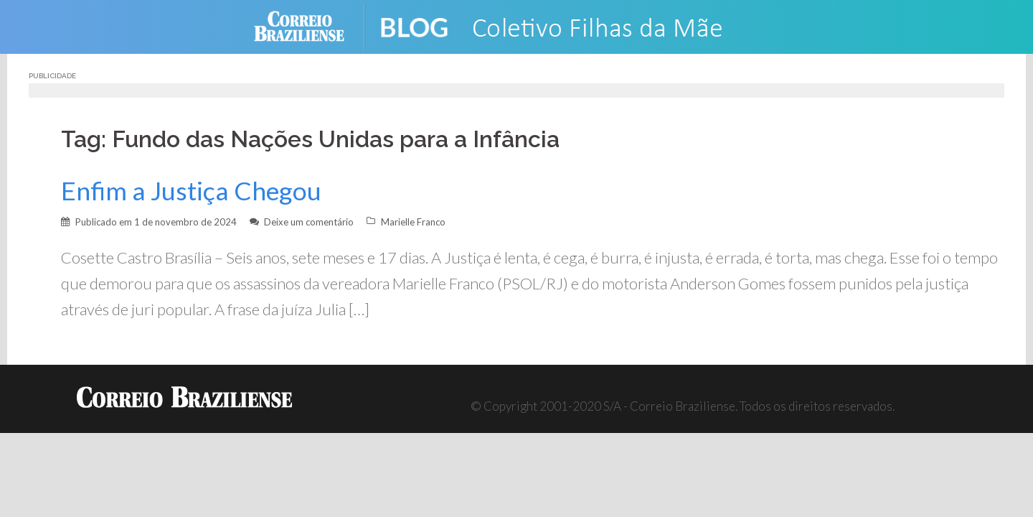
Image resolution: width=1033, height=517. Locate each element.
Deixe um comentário (309, 222)
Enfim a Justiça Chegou (191, 190)
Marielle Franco (413, 222)
